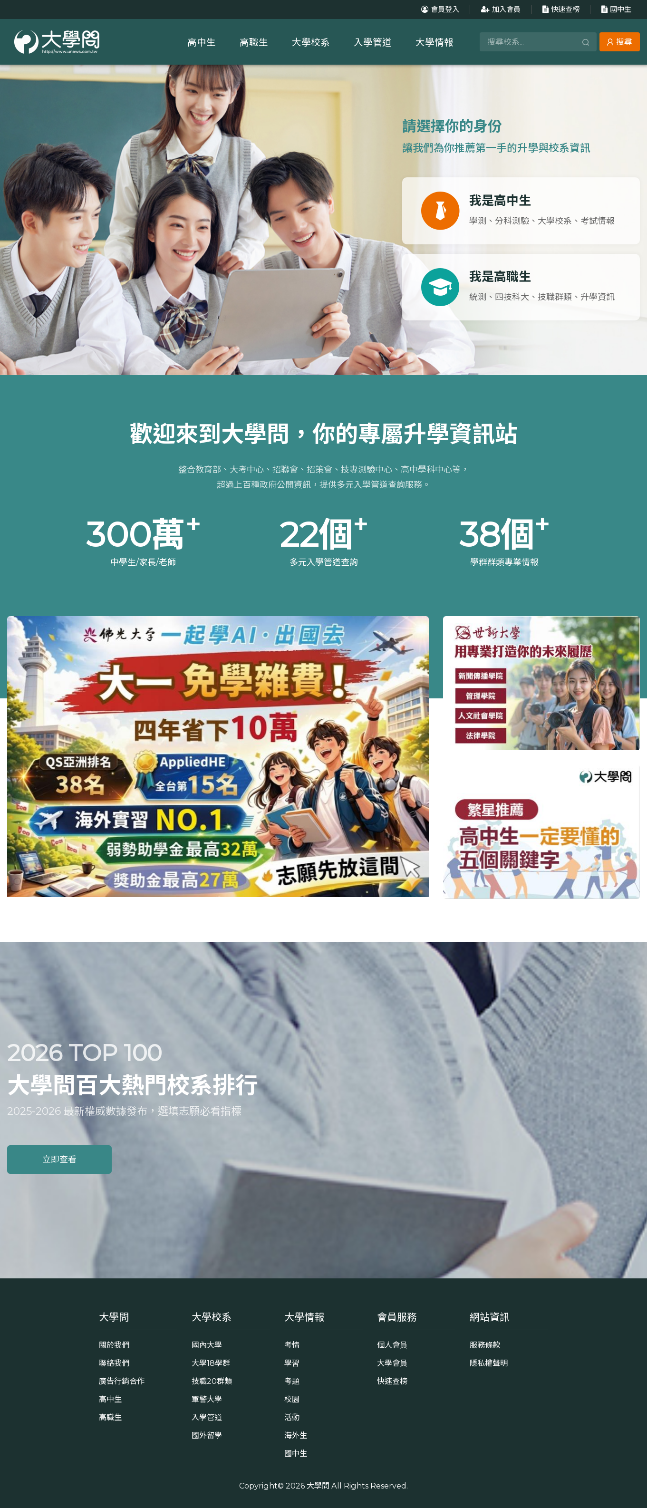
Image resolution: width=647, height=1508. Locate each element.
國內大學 (207, 1345)
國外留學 (207, 1435)
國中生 (615, 9)
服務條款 (485, 1345)
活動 (291, 1417)
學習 (291, 1363)
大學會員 (392, 1363)
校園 (291, 1399)
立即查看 (59, 1159)
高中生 (201, 42)
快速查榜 (559, 9)
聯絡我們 (114, 1363)
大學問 (318, 1485)
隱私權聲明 (489, 1363)
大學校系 (311, 42)
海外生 (295, 1435)
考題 (291, 1381)
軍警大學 (207, 1399)
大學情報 (434, 42)
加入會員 (500, 9)
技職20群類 (212, 1381)
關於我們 (114, 1345)
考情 (291, 1345)
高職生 (254, 42)
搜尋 (619, 42)
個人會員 (392, 1345)
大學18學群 (211, 1363)
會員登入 (439, 9)
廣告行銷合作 (122, 1381)
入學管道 (373, 42)
